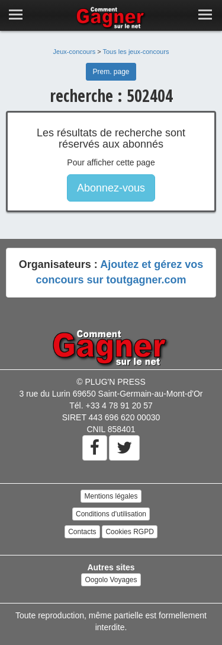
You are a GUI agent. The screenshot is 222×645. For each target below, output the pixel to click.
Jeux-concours (74, 51)
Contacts (82, 532)
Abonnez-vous (111, 188)
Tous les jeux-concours (136, 51)
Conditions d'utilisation (111, 514)
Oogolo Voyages (111, 580)
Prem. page (110, 72)
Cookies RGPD (129, 532)
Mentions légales (110, 496)
